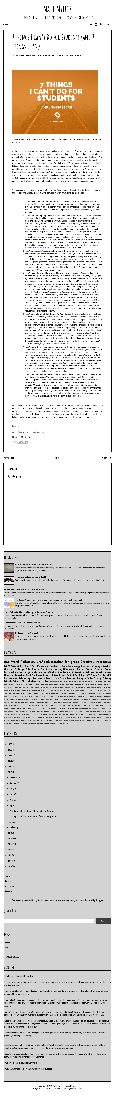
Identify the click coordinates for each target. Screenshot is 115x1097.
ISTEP (87, 696)
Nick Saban (102, 702)
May (12, 800)
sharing (47, 723)
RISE (58, 708)
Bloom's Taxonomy (65, 687)
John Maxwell (74, 699)
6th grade (71, 661)
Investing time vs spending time (36, 699)
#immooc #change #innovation (23, 684)
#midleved (70, 684)
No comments (76, 55)
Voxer (96, 714)
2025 (10, 744)
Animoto (16, 687)
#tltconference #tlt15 (103, 684)
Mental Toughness (36, 702)
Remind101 (101, 708)
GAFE (87, 675)
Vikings (72, 714)
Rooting (108, 708)
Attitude (22, 687)
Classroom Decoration (14, 675)
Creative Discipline (62, 690)
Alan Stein (8, 687)
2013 (9, 849)
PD (109, 675)
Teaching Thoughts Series (80, 678)
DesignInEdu (73, 675)
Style (87, 711)
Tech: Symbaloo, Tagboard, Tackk (30, 577)
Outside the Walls (32, 705)
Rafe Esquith (65, 708)
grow (43, 720)
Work (40, 717)
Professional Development (25, 708)
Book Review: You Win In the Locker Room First (26, 589)
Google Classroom (40, 696)
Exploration (101, 693)
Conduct (18, 690)
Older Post (106, 457)
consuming (107, 717)
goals (29, 720)
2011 (9, 860)
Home (5, 24)
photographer (26, 1045)
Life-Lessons (69, 669)
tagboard (65, 723)
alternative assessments (82, 717)
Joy (81, 699)
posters (108, 720)
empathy (22, 720)
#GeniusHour (64, 672)
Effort (82, 675)
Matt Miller (57, 9)
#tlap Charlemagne (86, 684)
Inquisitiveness (9, 699)
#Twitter (67, 681)
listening (77, 720)
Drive (28, 693)
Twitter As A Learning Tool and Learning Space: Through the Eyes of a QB (48, 599)
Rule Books (8, 711)
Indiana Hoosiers (96, 696)
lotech (84, 720)
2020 (10, 766)
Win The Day (32, 717)
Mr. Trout (72, 702)
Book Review (78, 687)
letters (71, 720)
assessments (97, 717)
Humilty (81, 696)
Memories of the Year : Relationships (23, 622)
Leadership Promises (98, 699)
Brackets (87, 687)
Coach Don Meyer (34, 675)
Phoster (80, 669)
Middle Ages (47, 702)
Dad (77, 690)
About (7, 947)
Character (8, 669)
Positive (54, 666)
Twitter (8, 881)
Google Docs (52, 696)
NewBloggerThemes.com (73, 1089)
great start (35, 720)
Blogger (99, 900)
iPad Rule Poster (61, 720)
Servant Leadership (20, 711)
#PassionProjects (56, 681)
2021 (9, 761)
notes (94, 720)
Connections (26, 690)
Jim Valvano (64, 699)
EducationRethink (51, 693)
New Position (92, 702)
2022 (10, 755)
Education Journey (37, 693)
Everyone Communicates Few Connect (82, 693)
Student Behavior (50, 711)
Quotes (53, 708)
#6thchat (51, 672)
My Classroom (81, 702)
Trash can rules (63, 714)
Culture (73, 690)
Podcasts (107, 705)
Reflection (27, 661)
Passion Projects (73, 705)
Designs (8, 891)
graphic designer (32, 1032)
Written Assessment (50, 717)
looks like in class (73, 248)
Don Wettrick (20, 693)
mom (89, 720)
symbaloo (53, 723)
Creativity (87, 661)
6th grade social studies (83, 1020)
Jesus (51, 699)
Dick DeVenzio (101, 690)
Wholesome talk (10, 717)
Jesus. (56, 699)
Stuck (12, 822)
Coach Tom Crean (104, 687)
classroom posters (40, 681)
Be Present (30, 687)
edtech (63, 666)
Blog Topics (53, 687)
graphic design (22, 672)
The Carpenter (23, 714)
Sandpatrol (45, 1089)
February (14, 827)
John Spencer (33, 669)
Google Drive (97, 675)
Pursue (47, 708)
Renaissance (39, 678)
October (14, 777)
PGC (41, 705)
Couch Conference (48, 690)
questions (7, 723)
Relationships (25, 678)
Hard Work (73, 696)
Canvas (94, 687)
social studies (39, 672)
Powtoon (7, 708)
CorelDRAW (36, 690)
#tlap (77, 684)
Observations (19, 705)
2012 (9, 855)
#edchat (7, 684)
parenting (100, 720)
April (12, 805)
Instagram (9, 886)
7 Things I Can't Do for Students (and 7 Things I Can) (33, 816)
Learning (58, 669)
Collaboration (9, 690)
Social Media (34, 711)
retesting (40, 723)
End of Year (63, 693)
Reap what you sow (77, 708)
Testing (97, 678)
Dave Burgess (59, 675)
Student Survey (78, 711)
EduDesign (20, 669)
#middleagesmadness (57, 684)
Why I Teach (22, 717)
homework (49, 720)
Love (105, 675)
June (12, 794)
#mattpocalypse (42, 684)
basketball (9, 672)
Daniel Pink (84, 690)
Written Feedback (65, 717)
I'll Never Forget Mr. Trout (26, 633)
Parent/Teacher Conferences (54, 705)
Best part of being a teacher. (96, 666)
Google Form (63, 696)
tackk (60, 723)
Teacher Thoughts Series (98, 669)
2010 (9, 866)
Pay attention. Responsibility (92, 705)
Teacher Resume (10, 714)
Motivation (43, 666)
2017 (9, 772)
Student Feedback (65, 711)
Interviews (19, 699)
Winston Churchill (21, 681)
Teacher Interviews (103, 711)
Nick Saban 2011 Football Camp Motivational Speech (29, 612)
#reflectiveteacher (49, 661)
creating (7, 720)
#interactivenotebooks (83, 672)
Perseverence (10, 678)
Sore (41, 711)
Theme (45, 714)
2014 (9, 844)
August (13, 783)
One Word (11, 661)
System (93, 711)
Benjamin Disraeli (41, 687)
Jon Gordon (46, 669)
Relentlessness (91, 708)
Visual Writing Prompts (85, 714)
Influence (107, 696)
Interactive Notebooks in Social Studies (33, 564)
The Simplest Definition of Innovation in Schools (31, 811)
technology (74, 666)
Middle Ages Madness (61, 702)
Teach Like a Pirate (56, 678)
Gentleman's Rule (25, 696)
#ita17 (62, 55)
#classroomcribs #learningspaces (98, 681)
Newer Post (9, 457)
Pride (13, 708)
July (12, 788)
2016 (9, 833)
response (32, 723)
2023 (10, 749)
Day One (92, 690)
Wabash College (105, 714)
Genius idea (13, 696)
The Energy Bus (35, 714)
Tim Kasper (52, 714)
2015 (9, 838)
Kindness (86, 699)
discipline (14, 720)
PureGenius (40, 708)
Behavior (100, 672)
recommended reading (20, 723)
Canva (108, 672)
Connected (48, 675)
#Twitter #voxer (78, 681)
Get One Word (28, 666)
